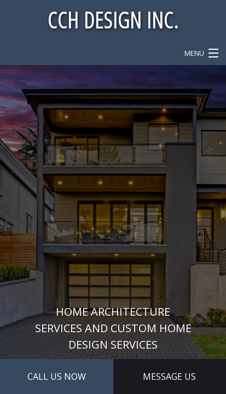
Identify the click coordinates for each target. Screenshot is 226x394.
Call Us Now (56, 376)
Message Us (169, 376)
